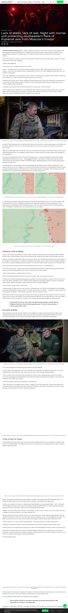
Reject (52, 610)
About (43, 1)
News (18, 1)
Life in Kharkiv (23, 1)
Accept (45, 610)
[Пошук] (53, 2)
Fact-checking (36, 1)
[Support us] (60, 2)
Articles (29, 1)
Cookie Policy (7, 611)
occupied (28, 158)
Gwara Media (4, 30)
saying (35, 203)
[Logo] (7, 2)
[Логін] (66, 2)
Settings (59, 610)
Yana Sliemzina (5, 41)
